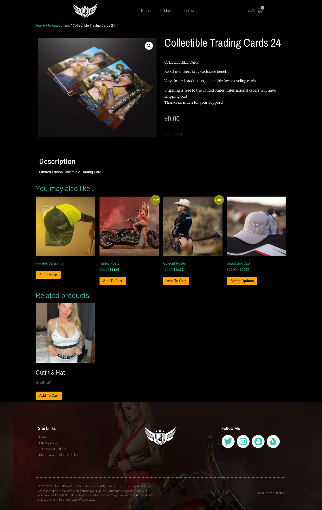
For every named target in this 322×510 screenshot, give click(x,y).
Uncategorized (59, 26)
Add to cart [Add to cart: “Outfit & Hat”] (48, 396)
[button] (149, 46)
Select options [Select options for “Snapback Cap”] (242, 281)
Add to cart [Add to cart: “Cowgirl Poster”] (176, 281)
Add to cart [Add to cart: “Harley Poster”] (112, 281)
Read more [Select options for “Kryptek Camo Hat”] (48, 275)
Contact (188, 11)
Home (145, 11)
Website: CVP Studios (270, 493)
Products (166, 11)
